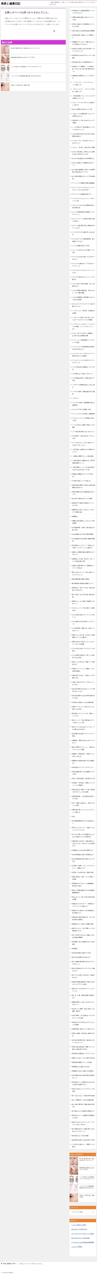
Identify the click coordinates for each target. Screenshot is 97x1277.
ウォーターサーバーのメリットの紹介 (82, 1233)
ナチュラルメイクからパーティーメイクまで (83, 271)
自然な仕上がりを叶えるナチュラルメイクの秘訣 (83, 1023)
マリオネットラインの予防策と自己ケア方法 (83, 419)
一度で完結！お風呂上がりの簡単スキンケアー (83, 451)
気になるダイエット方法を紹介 (80, 1238)
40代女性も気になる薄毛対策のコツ (83, 62)
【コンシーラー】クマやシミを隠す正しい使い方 (83, 104)
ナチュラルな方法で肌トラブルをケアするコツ (83, 258)
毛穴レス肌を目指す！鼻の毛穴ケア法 (83, 778)
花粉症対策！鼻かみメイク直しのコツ (83, 1029)
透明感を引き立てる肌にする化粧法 (82, 1071)
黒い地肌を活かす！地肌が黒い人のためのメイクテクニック (83, 1130)
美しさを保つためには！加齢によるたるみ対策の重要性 (83, 936)
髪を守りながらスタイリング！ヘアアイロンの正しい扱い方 (83, 1123)
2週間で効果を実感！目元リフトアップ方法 (83, 18)
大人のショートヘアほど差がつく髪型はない (83, 609)
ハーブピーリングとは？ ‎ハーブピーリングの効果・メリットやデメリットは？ (83, 326)
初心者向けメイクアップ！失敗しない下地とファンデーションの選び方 (83, 546)
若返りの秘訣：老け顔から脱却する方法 (83, 1034)
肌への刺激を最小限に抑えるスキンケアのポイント (83, 963)
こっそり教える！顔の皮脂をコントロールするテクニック (26, 66)
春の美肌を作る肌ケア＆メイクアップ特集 (83, 735)
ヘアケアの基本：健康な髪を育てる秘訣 (83, 393)
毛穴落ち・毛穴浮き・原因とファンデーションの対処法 (83, 784)
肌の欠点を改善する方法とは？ (81, 957)
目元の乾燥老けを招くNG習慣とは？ (83, 854)
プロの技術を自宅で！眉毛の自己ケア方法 (83, 379)
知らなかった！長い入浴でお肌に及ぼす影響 (83, 898)
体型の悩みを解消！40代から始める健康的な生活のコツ (83, 486)
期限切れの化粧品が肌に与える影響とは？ (83, 762)
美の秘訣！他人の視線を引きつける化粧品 (83, 943)
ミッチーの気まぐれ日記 (78, 1225)
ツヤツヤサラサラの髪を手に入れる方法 (83, 233)
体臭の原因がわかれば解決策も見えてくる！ (83, 493)
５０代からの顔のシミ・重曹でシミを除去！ (83, 1145)
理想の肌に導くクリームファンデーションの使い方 (83, 811)
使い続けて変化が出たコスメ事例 (82, 498)
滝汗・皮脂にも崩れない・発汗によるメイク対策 (83, 804)
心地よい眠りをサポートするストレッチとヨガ (83, 683)
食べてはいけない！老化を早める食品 (83, 1095)
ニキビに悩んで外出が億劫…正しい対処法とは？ (83, 285)
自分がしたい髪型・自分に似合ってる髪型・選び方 (83, 1010)
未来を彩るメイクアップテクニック (82, 767)
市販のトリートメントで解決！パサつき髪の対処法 (83, 670)
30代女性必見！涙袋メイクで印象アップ (83, 36)
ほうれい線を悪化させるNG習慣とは (83, 158)
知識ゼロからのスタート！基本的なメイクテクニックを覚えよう (83, 905)
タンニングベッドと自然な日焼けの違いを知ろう (83, 220)
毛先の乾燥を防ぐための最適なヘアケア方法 (83, 773)
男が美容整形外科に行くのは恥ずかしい (83, 822)
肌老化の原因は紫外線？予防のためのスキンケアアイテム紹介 (83, 983)
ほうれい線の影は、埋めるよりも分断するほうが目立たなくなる (83, 153)
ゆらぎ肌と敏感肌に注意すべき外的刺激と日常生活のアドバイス (83, 171)
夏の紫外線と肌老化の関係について (82, 583)
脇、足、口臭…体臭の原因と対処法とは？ (83, 996)
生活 (73, 816)
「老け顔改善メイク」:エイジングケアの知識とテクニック (83, 97)
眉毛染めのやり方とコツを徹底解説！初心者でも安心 (83, 885)
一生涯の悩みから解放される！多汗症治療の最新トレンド (83, 462)
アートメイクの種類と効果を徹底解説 (83, 183)
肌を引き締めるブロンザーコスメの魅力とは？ (83, 969)
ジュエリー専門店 (76, 1246)
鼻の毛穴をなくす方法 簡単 (80, 1135)
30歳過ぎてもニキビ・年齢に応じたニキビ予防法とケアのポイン (83, 43)
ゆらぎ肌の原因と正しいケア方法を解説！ (83, 177)
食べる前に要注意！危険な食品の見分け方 (83, 1105)
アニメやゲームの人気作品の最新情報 (82, 1242)
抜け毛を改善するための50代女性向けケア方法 (83, 697)
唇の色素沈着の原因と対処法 (80, 579)
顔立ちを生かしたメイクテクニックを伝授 (83, 1090)
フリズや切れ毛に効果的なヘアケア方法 (83, 368)
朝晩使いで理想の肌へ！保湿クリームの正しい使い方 (83, 755)
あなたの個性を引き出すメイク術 (82, 109)
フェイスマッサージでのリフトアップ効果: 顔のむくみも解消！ (83, 355)
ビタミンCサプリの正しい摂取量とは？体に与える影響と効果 (82, 334)
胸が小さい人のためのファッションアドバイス (83, 990)
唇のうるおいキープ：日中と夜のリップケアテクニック (83, 573)
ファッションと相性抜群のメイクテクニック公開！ (83, 341)
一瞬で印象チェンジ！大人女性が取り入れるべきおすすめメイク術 (83, 468)
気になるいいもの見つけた (79, 1229)
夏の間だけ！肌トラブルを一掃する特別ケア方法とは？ (83, 589)
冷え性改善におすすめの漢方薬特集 (82, 534)
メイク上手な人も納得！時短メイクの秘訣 (83, 426)
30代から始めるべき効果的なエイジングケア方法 (83, 25)
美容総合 (74, 948)
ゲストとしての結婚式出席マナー (82, 194)
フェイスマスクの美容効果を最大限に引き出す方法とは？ (26, 76)
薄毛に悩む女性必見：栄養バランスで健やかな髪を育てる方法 (83, 1048)
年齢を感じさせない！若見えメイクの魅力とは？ (83, 676)
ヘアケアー (75, 398)
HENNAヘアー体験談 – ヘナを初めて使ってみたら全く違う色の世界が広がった (83, 69)
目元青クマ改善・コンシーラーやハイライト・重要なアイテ (83, 867)
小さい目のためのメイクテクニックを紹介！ (83, 650)
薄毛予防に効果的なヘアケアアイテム (83, 1053)
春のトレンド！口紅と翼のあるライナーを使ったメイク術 (83, 721)
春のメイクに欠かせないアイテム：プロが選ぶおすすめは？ (83, 728)
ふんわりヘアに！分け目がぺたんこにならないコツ (83, 142)
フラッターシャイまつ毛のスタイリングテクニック (83, 361)
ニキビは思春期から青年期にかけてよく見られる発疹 (83, 298)
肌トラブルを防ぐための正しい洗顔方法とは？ (83, 976)
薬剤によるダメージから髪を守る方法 (83, 1058)
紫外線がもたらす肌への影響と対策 (82, 924)
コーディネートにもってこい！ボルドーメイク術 (83, 200)
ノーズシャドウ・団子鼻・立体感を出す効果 (83, 312)
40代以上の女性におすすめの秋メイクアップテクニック (83, 50)
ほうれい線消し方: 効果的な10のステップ (83, 164)
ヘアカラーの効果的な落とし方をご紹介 (83, 386)
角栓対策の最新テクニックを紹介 (82, 1062)
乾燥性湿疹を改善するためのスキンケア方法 (22, 57)
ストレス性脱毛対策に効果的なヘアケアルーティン (83, 213)
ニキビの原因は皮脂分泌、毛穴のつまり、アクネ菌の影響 (83, 292)
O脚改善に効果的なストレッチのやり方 (83, 77)
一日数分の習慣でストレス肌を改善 (82, 456)
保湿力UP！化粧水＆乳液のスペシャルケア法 (83, 504)
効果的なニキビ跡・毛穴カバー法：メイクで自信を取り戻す (83, 560)
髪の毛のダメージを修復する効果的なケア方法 (83, 1116)
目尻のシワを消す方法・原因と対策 (20, 85)
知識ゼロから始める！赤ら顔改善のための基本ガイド (83, 912)
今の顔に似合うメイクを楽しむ (81, 481)
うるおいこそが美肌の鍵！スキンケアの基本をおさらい (83, 115)
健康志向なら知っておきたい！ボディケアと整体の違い (83, 511)
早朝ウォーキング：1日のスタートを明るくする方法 (83, 708)
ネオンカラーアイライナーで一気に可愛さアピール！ (83, 305)
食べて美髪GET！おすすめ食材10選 (83, 1100)
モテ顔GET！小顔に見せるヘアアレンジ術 (83, 437)
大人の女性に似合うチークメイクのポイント (83, 616)
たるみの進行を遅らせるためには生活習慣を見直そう (83, 135)
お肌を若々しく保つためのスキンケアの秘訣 (83, 121)
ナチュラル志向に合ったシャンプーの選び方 (83, 278)
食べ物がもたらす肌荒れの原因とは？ (83, 1111)
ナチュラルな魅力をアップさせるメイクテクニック (83, 265)
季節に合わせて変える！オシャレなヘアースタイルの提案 (83, 643)
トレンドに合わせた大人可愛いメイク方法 (83, 251)
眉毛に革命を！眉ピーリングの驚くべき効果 (83, 878)
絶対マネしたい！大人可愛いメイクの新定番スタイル (83, 929)
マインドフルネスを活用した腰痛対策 (83, 413)
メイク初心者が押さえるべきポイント (83, 431)
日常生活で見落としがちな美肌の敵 (82, 702)
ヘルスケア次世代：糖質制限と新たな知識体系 (83, 404)
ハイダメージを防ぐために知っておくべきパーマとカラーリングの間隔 (83, 319)
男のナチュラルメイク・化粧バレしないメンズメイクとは (83, 829)
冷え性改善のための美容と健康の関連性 (83, 540)
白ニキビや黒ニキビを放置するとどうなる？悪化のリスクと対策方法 (83, 835)
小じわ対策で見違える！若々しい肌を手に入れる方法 (83, 656)
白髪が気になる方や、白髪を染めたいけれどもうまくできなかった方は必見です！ (83, 843)
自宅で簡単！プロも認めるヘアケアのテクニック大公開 (83, 1017)
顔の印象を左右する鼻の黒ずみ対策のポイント (83, 1076)
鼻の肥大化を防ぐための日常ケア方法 (83, 1140)
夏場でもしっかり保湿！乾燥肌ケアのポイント (83, 602)
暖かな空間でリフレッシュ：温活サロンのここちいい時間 (83, 748)
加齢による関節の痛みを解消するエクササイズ (83, 553)
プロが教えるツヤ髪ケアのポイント (82, 373)
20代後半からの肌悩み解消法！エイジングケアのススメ (83, 12)
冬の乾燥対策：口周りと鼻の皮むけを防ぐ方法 (83, 529)
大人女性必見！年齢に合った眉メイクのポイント (83, 629)
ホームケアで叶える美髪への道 (81, 409)
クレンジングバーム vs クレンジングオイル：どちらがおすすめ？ (83, 189)
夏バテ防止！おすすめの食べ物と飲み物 (83, 596)
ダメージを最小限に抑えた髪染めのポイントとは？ (83, 227)
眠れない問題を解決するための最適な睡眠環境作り (83, 891)
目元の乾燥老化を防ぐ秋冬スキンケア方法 (83, 860)
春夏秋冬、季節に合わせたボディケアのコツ (83, 742)
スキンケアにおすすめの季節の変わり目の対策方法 (83, 206)
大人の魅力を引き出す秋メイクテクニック (83, 623)
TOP (9, 1263)
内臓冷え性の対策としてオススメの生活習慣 (83, 522)
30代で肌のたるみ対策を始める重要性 (83, 31)
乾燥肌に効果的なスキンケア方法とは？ (82, 475)
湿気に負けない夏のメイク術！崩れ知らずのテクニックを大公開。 (83, 791)
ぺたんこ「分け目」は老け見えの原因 (83, 147)
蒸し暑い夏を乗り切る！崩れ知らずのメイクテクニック (25, 48)
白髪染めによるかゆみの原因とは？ (82, 850)
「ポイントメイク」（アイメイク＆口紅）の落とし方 (83, 90)
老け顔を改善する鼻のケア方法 (81, 953)
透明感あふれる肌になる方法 (80, 1066)
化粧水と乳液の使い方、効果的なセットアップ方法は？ (83, 567)
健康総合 (74, 516)
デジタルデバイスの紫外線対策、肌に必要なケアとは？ (83, 240)
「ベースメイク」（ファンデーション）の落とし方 (82, 83)
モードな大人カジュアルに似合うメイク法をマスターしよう (83, 444)
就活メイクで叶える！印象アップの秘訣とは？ (83, 663)
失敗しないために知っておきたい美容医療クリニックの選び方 (83, 636)
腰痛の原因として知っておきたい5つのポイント (83, 1003)
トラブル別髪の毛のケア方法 (80, 245)
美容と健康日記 (11, 3)
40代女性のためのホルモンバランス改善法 (83, 56)
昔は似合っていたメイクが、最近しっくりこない (83, 715)
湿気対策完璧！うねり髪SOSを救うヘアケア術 (83, 797)
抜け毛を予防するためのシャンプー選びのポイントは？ (83, 690)
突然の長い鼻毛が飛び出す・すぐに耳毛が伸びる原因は (83, 918)
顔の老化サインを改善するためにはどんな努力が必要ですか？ (83, 1083)
